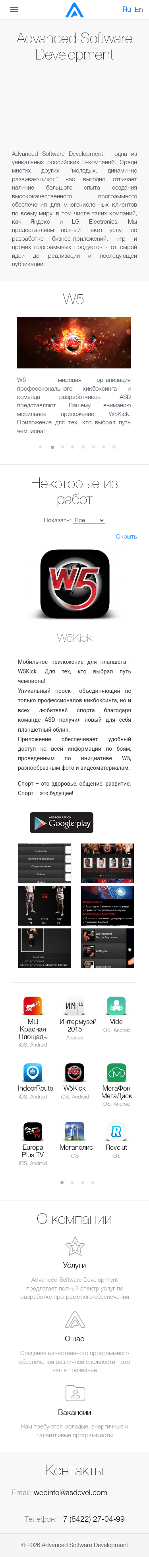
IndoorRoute (35, 1089)
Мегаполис (76, 1148)
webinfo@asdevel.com (70, 1493)
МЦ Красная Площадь (33, 1029)
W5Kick (75, 1089)
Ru (126, 10)
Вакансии (74, 1413)
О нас (74, 1339)
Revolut (116, 1148)
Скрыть (126, 537)
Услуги (74, 1265)
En (139, 10)
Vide (116, 1022)
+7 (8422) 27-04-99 (92, 1519)
